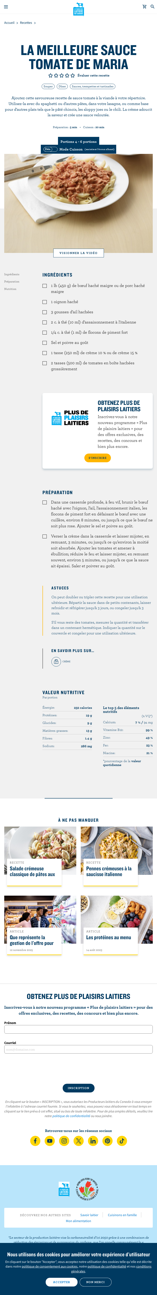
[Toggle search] (153, 7)
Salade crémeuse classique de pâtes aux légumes (32, 874)
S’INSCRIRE (98, 458)
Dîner (62, 86)
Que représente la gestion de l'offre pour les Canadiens (32, 943)
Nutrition (10, 289)
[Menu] (6, 7)
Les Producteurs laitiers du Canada (78, 8)
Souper (48, 86)
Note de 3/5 (61, 75)
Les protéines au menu (108, 937)
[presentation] (78, 1068)
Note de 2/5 (56, 75)
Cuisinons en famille (122, 1215)
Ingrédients (11, 274)
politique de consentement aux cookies (50, 1266)
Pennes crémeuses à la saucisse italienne (109, 871)
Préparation (11, 281)
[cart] (144, 7)
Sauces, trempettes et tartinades (92, 86)
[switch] (78, 149)
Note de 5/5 (72, 75)
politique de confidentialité (71, 1116)
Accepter (61, 1282)
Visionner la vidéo (78, 253)
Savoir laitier (89, 1215)
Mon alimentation (78, 1221)
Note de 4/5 (67, 75)
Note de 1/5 (50, 75)
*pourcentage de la (122, 763)
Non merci (95, 1282)
